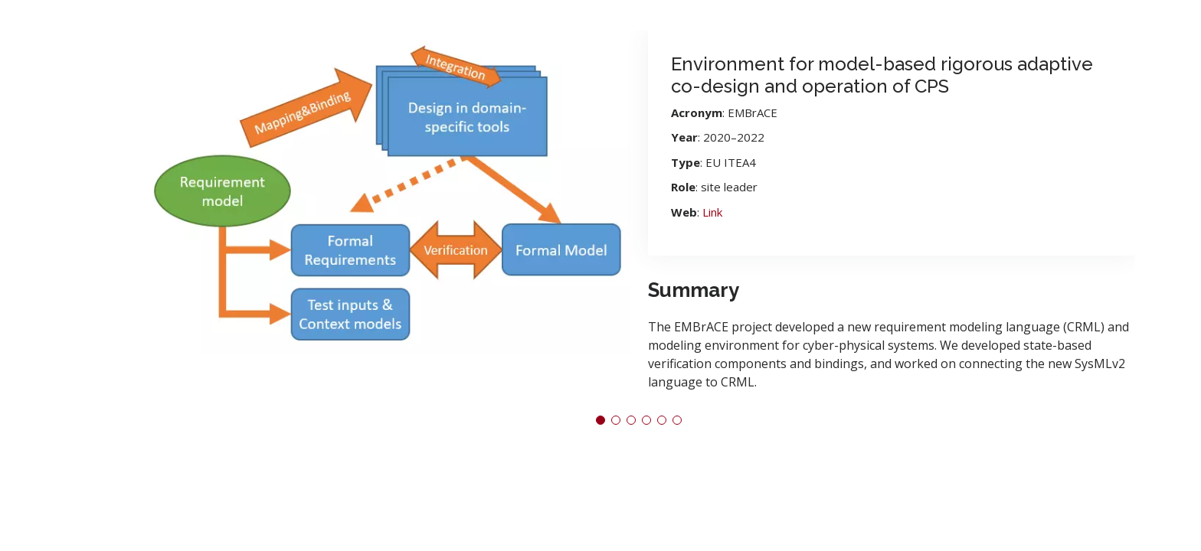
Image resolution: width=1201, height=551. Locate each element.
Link (712, 212)
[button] (600, 420)
